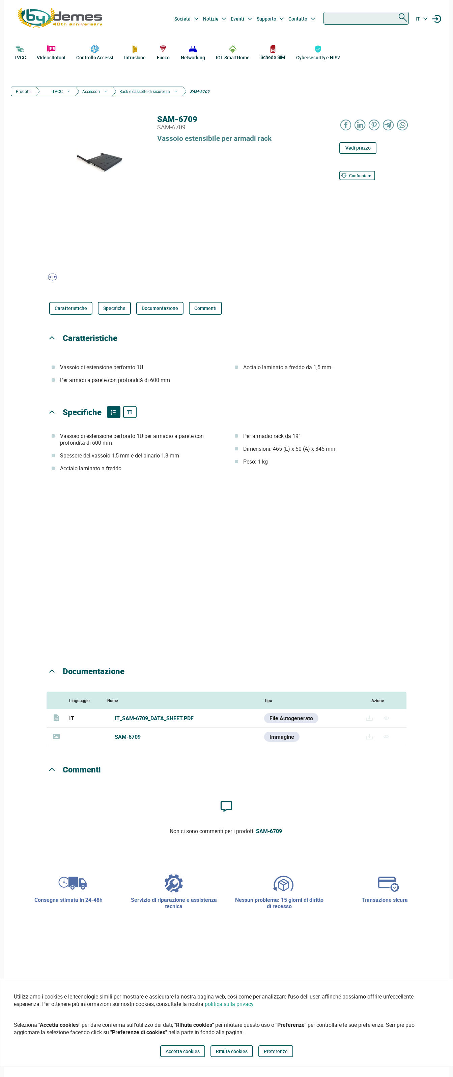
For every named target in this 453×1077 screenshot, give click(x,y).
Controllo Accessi (94, 52)
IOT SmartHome (233, 52)
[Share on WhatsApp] (402, 124)
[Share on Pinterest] (374, 124)
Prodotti (23, 91)
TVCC (20, 52)
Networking (193, 52)
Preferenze (276, 1051)
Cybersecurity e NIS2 (318, 52)
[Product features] (113, 412)
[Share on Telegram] (388, 124)
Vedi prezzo (358, 148)
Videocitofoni (51, 52)
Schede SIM (272, 52)
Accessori (91, 91)
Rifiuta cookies (232, 1051)
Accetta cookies (183, 1051)
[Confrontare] (357, 175)
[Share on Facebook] (346, 124)
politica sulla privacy (229, 1004)
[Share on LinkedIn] (360, 124)
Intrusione (135, 52)
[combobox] (366, 18)
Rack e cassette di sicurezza (144, 91)
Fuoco (163, 52)
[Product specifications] (130, 412)
